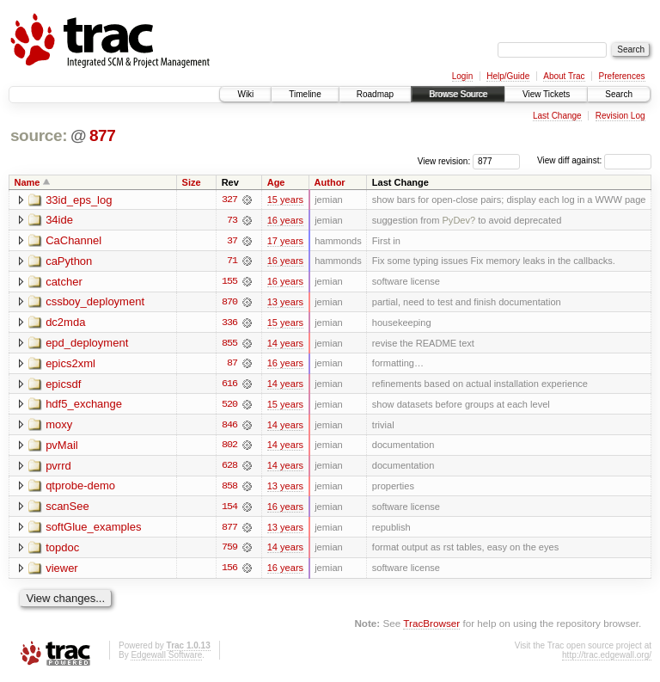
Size (191, 182)
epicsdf (63, 385)
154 (229, 509)
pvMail (62, 447)
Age (276, 182)
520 (229, 406)
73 (232, 220)
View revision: (444, 160)
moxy (59, 427)
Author (330, 182)
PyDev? (458, 220)
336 (229, 323)
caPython (69, 261)
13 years (285, 303)
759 (229, 550)
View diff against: (594, 160)
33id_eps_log (79, 200)
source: (38, 135)
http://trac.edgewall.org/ (606, 658)
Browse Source (458, 94)
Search (618, 94)
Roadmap (375, 94)
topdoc (62, 550)
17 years (285, 241)
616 (229, 385)
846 (229, 426)
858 (229, 488)
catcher (64, 282)
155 (229, 282)
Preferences (622, 76)
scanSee (67, 509)
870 (229, 303)
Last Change (557, 115)
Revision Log (620, 115)
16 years (285, 220)
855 (229, 344)
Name (27, 182)
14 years (285, 344)
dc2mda (65, 323)
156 (229, 571)
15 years (285, 199)
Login (462, 76)
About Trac (563, 76)
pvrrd (58, 468)
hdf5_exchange (84, 406)
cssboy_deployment (95, 303)
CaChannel (73, 241)
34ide (59, 220)
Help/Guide (507, 76)
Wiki (245, 94)
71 (232, 261)
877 (102, 135)
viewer (62, 571)
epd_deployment (87, 344)
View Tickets (546, 94)
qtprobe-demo (80, 488)
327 (229, 199)
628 (229, 468)
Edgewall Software (166, 658)
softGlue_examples (93, 530)
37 (232, 241)
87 (232, 365)
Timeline (305, 94)
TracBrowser (431, 626)
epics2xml (70, 365)
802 (229, 447)
